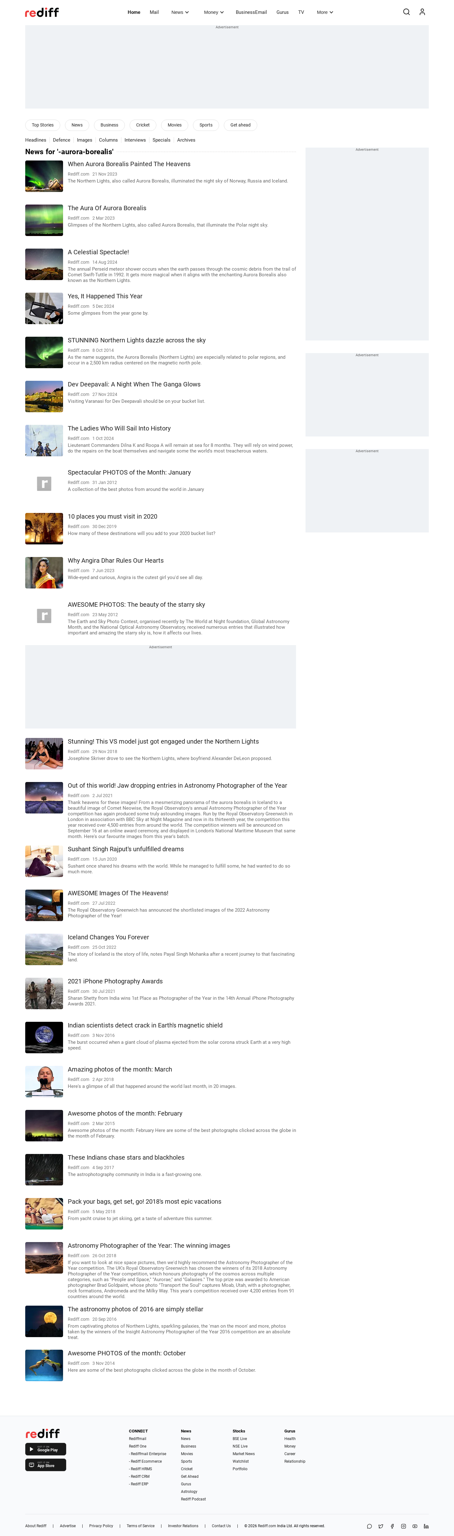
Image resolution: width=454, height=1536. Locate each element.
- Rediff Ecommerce (145, 1461)
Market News (244, 1454)
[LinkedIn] (426, 1527)
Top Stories (43, 124)
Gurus (282, 12)
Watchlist (241, 1461)
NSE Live (240, 1446)
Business (109, 124)
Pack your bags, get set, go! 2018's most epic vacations (144, 1201)
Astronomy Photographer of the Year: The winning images (149, 1245)
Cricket (143, 124)
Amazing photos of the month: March (120, 1069)
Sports (206, 124)
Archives (186, 140)
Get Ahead (190, 1476)
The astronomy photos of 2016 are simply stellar (135, 1309)
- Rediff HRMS (140, 1469)
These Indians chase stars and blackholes (126, 1157)
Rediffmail (137, 1439)
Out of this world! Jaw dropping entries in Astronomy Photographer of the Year (177, 785)
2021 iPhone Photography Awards (115, 981)
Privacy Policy (101, 1526)
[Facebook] (392, 1527)
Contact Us (221, 1526)
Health (290, 1439)
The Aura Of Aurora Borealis (107, 208)
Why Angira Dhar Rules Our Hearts (116, 560)
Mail (154, 12)
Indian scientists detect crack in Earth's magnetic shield (145, 1025)
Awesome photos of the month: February (125, 1113)
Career (289, 1454)
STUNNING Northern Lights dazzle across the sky (137, 340)
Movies (175, 124)
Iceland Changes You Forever (108, 937)
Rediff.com (267, 1526)
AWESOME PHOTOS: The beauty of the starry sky (136, 604)
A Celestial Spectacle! (98, 252)
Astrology (189, 1491)
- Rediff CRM (139, 1476)
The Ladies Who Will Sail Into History (119, 428)
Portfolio (240, 1469)
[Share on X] (380, 1527)
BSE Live (240, 1439)
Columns (108, 140)
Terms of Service (140, 1526)
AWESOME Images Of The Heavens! (118, 893)
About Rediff (35, 1526)
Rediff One (137, 1446)
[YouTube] (414, 1527)
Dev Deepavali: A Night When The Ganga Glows (134, 384)
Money (214, 12)
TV (301, 12)
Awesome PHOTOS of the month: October (127, 1353)
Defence (61, 140)
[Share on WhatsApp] (369, 1527)
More (325, 12)
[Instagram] (403, 1527)
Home (134, 12)
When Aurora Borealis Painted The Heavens (129, 164)
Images (84, 140)
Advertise (68, 1526)
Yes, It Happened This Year (105, 296)
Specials (162, 140)
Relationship (295, 1461)
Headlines (35, 140)
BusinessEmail (251, 12)
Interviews (135, 140)
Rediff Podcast (193, 1499)
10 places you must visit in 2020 (112, 516)
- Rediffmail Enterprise (147, 1454)
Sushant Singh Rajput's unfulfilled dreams (126, 849)
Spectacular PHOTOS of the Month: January (129, 472)
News (180, 12)
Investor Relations (183, 1526)
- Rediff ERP (138, 1484)
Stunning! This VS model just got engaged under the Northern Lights (163, 741)
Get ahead (240, 124)
